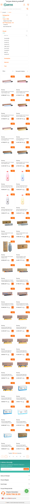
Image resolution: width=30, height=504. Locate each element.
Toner (6, 19)
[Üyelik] (24, 4)
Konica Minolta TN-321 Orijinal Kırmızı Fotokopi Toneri (22, 116)
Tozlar (5, 24)
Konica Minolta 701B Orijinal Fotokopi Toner (7, 257)
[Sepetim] (28, 4)
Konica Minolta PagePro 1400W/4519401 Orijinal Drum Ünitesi (6, 446)
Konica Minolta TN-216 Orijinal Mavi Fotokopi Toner (7, 116)
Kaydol (26, 469)
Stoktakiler (6, 58)
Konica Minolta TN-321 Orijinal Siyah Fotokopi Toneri (22, 163)
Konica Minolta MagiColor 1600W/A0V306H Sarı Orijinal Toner (6, 351)
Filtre (8, 71)
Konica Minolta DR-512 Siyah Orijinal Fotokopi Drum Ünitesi (22, 304)
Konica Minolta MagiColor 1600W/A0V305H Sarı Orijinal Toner (21, 328)
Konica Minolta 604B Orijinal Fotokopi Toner (22, 233)
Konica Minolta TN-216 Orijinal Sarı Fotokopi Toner (7, 139)
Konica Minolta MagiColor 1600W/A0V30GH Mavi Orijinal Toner (21, 375)
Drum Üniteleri (7, 26)
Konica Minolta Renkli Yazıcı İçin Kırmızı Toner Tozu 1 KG (7, 186)
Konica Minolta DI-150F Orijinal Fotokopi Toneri (21, 257)
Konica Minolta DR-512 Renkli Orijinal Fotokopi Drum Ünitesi (7, 304)
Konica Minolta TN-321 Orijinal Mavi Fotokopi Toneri (7, 163)
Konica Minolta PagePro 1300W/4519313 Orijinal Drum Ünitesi (21, 422)
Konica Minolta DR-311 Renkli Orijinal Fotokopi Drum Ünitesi (7, 281)
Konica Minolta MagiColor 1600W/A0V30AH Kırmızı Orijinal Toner (21, 351)
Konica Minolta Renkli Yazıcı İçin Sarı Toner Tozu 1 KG (22, 210)
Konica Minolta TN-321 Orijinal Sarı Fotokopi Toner (22, 139)
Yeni (5, 66)
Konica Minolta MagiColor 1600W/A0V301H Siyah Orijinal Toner (6, 328)
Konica (3, 89)
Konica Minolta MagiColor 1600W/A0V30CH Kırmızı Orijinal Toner (7, 375)
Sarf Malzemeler (8, 22)
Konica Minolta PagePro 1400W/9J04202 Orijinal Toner (21, 446)
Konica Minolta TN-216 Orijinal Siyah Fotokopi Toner (7, 92)
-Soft (7, 502)
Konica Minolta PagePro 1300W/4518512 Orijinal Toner (21, 398)
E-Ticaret (11, 502)
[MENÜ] (1, 5)
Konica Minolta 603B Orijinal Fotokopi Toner (7, 233)
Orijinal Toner (7, 21)
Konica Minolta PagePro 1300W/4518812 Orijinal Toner (6, 422)
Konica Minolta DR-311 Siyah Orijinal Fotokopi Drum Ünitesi (22, 281)
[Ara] (27, 9)
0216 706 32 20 (13, 494)
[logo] (9, 4)
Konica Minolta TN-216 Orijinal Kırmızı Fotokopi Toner (22, 92)
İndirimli (6, 62)
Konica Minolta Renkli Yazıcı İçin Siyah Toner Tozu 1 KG (7, 210)
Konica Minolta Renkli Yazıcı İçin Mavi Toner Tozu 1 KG (22, 186)
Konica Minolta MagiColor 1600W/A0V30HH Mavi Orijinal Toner (6, 398)
